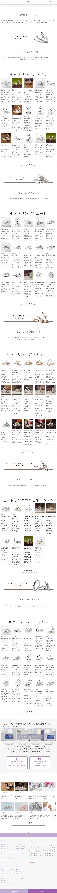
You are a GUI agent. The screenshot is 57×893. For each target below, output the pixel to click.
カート (54, 2)
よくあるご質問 (19, 873)
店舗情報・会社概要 (20, 848)
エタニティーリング (5, 851)
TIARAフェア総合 (19, 853)
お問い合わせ (18, 851)
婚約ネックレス (4, 853)
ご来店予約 (18, 869)
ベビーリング (3, 862)
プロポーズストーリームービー (7, 869)
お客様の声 (3, 885)
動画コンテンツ (4, 876)
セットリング (3, 848)
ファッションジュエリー (6, 860)
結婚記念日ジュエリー (5, 857)
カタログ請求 (18, 871)
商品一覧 (3, 880)
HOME (2, 6)
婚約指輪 (3, 844)
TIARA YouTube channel (21, 846)
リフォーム (3, 855)
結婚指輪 (3, 846)
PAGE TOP (28, 835)
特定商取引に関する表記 (21, 876)
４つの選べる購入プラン (21, 844)
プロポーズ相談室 (4, 878)
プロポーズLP (4, 871)
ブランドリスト (4, 882)
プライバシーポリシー (20, 878)
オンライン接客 (4, 873)
